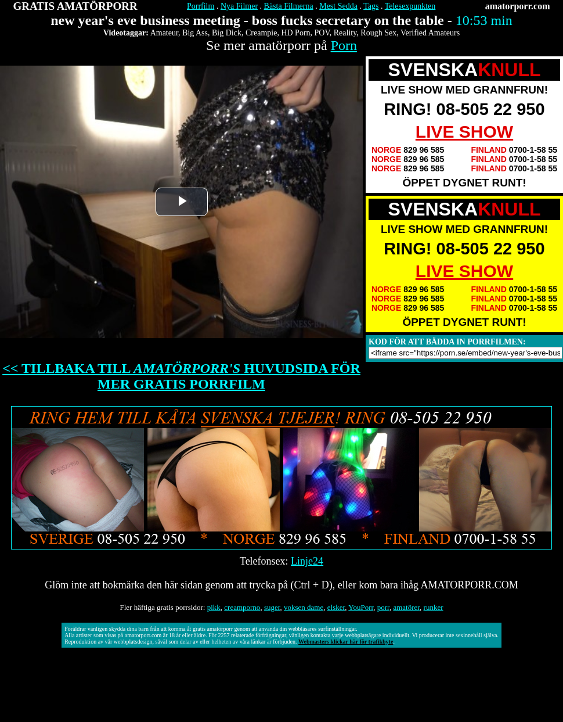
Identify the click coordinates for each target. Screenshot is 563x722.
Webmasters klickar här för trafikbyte (345, 641)
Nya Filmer (239, 6)
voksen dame (303, 607)
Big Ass (195, 32)
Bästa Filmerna (288, 6)
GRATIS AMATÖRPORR (75, 6)
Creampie (261, 32)
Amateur (164, 32)
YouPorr (360, 607)
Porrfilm (200, 6)
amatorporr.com (517, 6)
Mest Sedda (338, 6)
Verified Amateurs (430, 32)
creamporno (242, 607)
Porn (344, 45)
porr (383, 607)
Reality (345, 32)
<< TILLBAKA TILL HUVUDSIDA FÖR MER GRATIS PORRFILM (181, 376)
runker (433, 607)
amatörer (406, 607)
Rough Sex (378, 32)
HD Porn (295, 32)
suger (272, 607)
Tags (370, 6)
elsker (336, 607)
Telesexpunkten (410, 6)
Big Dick (226, 32)
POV (322, 32)
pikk (214, 607)
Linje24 (307, 561)
